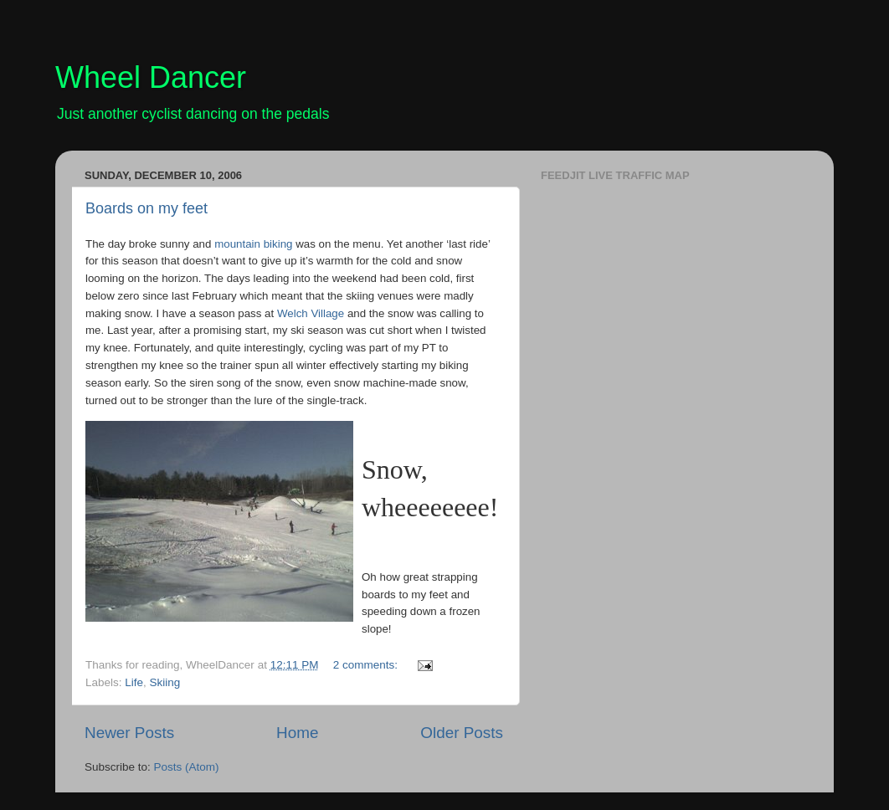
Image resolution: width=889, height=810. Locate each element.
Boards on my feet (146, 208)
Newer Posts (129, 732)
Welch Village (310, 313)
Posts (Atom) (186, 767)
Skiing (165, 682)
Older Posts (461, 732)
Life (134, 682)
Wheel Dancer (150, 77)
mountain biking (253, 244)
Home (297, 732)
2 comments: (367, 665)
